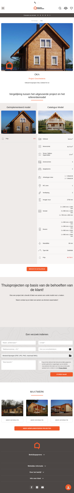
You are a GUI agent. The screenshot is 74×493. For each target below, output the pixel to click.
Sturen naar (61, 374)
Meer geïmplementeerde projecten (37, 428)
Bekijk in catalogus (37, 269)
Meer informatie (12, 420)
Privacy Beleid (63, 368)
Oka (41, 20)
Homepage (34, 20)
